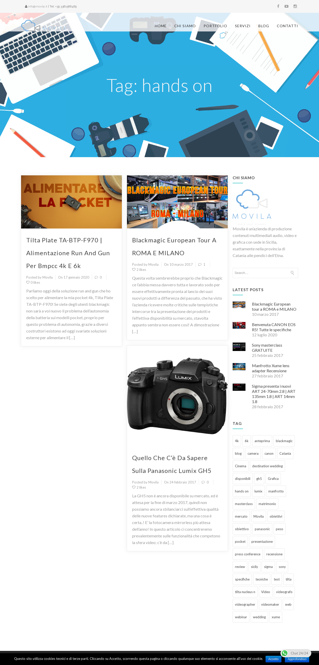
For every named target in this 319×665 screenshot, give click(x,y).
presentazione (262, 525)
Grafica (273, 462)
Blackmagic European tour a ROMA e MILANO (274, 290)
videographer (245, 588)
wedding (259, 600)
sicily (254, 550)
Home (161, 26)
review (240, 550)
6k (247, 424)
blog (238, 437)
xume (276, 600)
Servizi (243, 26)
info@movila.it (37, 6)
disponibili (242, 462)
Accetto (273, 659)
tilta (288, 562)
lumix (258, 474)
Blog (263, 26)
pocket (240, 525)
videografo (284, 575)
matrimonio (267, 487)
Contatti (287, 26)
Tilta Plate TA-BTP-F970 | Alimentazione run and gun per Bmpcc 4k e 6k (68, 236)
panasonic (262, 512)
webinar (241, 600)
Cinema (240, 449)
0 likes (33, 266)
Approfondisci (297, 659)
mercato (241, 500)
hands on (242, 474)
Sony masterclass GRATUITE (267, 331)
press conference (247, 537)
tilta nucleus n (245, 575)
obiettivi (276, 500)
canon (269, 437)
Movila (258, 500)
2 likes (139, 253)
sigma (268, 550)
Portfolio (215, 26)
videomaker (270, 588)
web (288, 588)
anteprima (262, 424)
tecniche (262, 562)
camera (253, 437)
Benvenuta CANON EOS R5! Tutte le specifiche (274, 310)
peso (279, 512)
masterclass (244, 487)
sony (282, 550)
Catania (285, 437)
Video (265, 575)
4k (237, 424)
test (277, 562)
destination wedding (267, 449)
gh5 (259, 462)
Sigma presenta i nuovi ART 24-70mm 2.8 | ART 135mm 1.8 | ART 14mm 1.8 (274, 377)
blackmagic (284, 424)
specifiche (242, 562)
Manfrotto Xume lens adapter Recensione (270, 351)
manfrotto (276, 474)
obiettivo (242, 512)
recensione (274, 537)
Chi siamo (185, 26)
